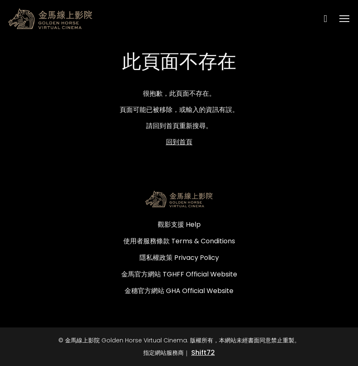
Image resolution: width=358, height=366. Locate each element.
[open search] (329, 18)
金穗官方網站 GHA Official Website (179, 291)
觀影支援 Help (179, 224)
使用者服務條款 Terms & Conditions (179, 241)
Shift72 (203, 352)
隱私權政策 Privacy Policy (179, 257)
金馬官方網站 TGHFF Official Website (179, 274)
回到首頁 (179, 142)
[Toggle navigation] (345, 19)
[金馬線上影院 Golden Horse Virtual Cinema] (178, 199)
